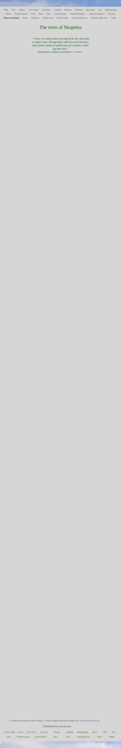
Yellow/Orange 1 (78, 14)
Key (100, 10)
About (22, 10)
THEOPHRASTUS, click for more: (56, 726)
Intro (13, 10)
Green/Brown (60, 14)
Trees (111, 737)
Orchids (111, 14)
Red (33, 14)
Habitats (79, 10)
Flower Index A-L (80, 18)
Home (20, 732)
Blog (6, 10)
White (9, 14)
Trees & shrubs (12, 18)
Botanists (91, 10)
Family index (62, 18)
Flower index (9, 732)
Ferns (25, 18)
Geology (46, 10)
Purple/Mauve (83, 737)
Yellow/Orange (23, 737)
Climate (58, 10)
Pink (49, 14)
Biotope (68, 10)
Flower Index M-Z (99, 18)
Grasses (35, 18)
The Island (34, 10)
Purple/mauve (21, 14)
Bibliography (111, 10)
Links (114, 18)
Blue (41, 14)
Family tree (48, 18)
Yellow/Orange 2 (97, 14)
